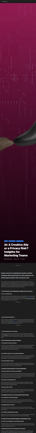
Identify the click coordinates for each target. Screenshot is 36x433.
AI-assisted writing (30, 297)
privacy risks (15, 320)
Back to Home (4, 1)
